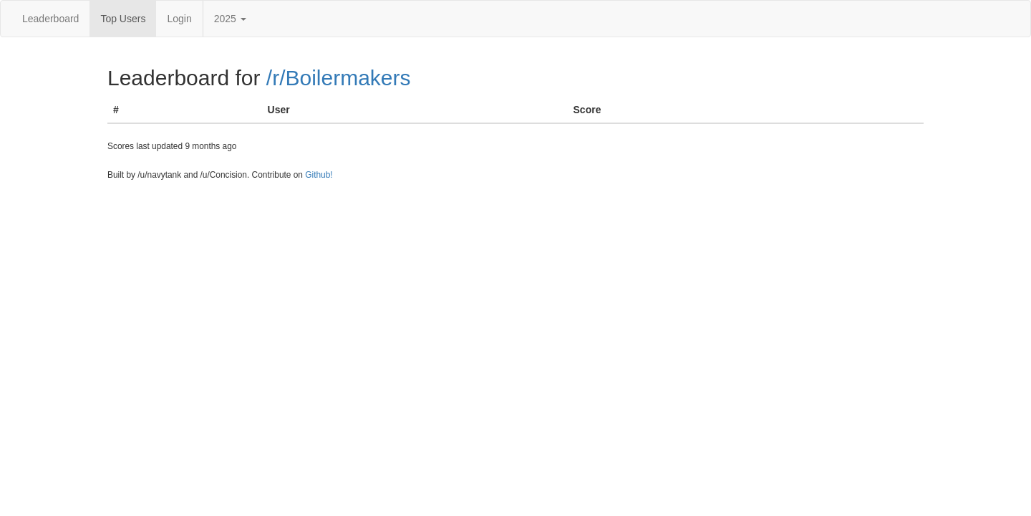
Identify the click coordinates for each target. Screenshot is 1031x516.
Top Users (122, 18)
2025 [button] (230, 18)
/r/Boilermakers (338, 78)
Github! (318, 175)
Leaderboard (50, 18)
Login (179, 18)
